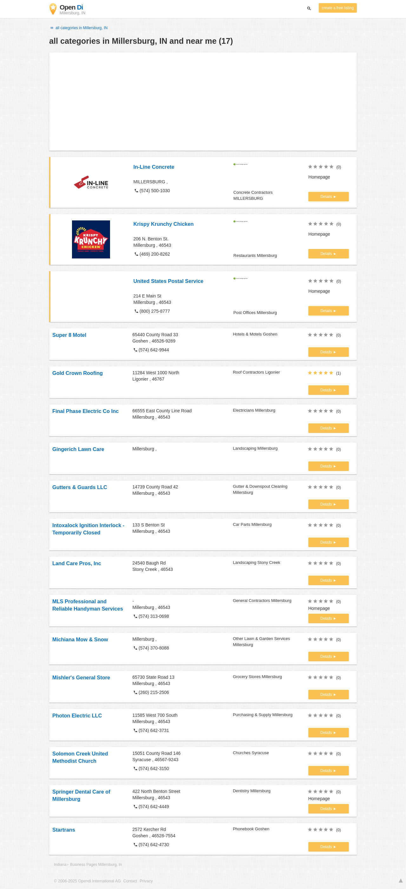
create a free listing (338, 8)
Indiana (60, 864)
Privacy (146, 881)
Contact (130, 881)
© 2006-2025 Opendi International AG (87, 881)
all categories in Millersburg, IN (78, 28)
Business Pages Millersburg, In (96, 864)
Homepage (319, 177)
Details (326, 196)
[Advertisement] (203, 101)
